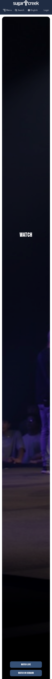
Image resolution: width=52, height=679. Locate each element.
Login (45, 10)
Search (19, 10)
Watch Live (26, 664)
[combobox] (34, 10)
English (34, 10)
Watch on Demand (26, 673)
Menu (7, 10)
